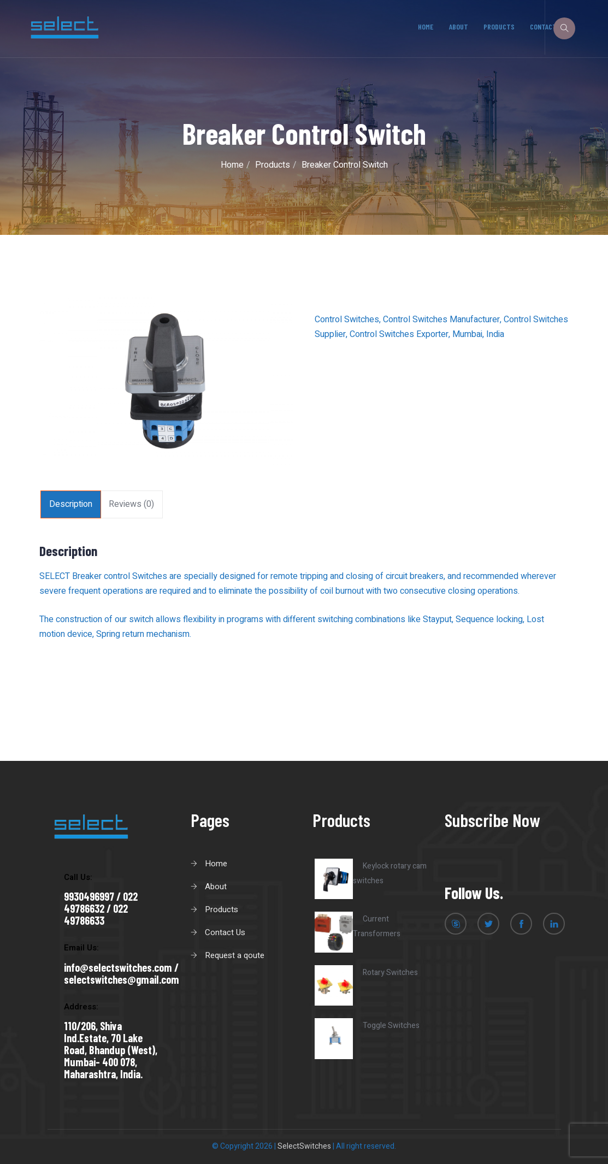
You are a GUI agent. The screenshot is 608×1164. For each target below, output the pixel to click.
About (458, 26)
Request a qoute (234, 955)
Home (426, 26)
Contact (543, 26)
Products (499, 26)
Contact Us (225, 932)
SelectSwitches (304, 1146)
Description (70, 504)
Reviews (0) (131, 504)
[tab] (70, 504)
